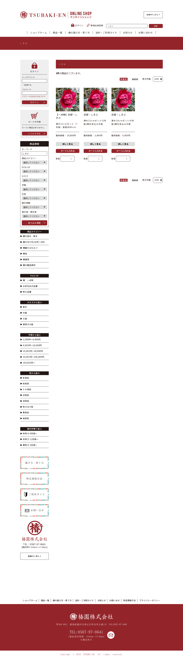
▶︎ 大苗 (23, 318)
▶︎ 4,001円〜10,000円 (31, 345)
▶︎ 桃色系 (24, 383)
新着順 (123, 79)
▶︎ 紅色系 (24, 378)
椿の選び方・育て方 (79, 32)
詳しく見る (67, 144)
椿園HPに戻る (153, 15)
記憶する (27, 85)
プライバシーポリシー (149, 600)
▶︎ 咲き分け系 (26, 406)
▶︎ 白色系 (24, 395)
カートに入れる (68, 151)
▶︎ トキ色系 (25, 389)
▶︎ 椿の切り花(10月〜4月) (32, 242)
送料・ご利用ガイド (106, 32)
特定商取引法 (129, 600)
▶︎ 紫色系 (24, 418)
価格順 (135, 79)
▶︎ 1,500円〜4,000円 (30, 339)
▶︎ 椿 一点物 (26, 280)
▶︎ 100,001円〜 (27, 362)
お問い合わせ (145, 32)
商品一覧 (57, 32)
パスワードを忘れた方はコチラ (33, 96)
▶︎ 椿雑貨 (24, 259)
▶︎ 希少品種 (25, 291)
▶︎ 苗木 (23, 307)
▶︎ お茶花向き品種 (28, 286)
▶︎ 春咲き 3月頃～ (28, 445)
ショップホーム (38, 32)
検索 (156, 26)
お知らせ (128, 32)
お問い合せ (114, 600)
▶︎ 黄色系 (24, 412)
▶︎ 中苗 (23, 312)
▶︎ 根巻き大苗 (26, 324)
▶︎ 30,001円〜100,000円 (32, 357)
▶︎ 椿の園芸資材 (27, 265)
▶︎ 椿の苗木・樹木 (28, 236)
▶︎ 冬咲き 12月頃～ (29, 439)
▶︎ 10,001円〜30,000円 (31, 351)
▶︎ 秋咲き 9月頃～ (28, 433)
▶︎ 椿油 (23, 253)
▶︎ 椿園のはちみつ (28, 248)
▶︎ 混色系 (24, 401)
